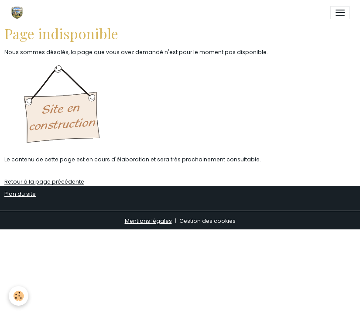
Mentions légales (148, 221)
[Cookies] (18, 296)
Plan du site (20, 194)
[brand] (18, 12)
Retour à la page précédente (44, 181)
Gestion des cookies (207, 221)
